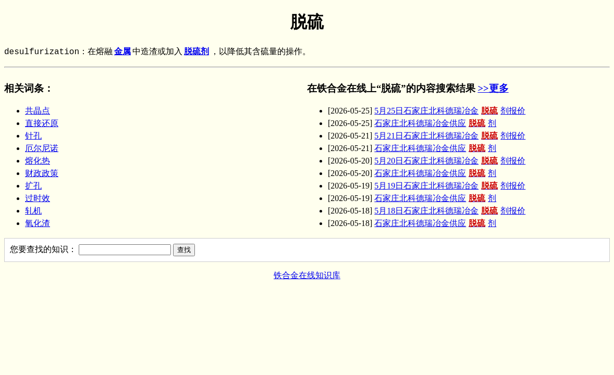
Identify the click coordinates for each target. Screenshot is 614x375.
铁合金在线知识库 (307, 275)
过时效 (37, 198)
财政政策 (41, 173)
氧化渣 (37, 223)
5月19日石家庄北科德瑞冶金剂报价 (449, 185)
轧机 (33, 210)
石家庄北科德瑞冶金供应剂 (435, 123)
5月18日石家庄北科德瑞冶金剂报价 (449, 210)
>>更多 (492, 88)
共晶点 (37, 110)
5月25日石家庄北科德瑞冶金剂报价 (449, 110)
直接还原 (41, 123)
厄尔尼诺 (41, 148)
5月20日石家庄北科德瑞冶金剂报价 (449, 160)
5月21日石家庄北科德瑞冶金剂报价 (449, 135)
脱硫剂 (196, 52)
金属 (122, 52)
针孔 (33, 135)
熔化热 (37, 160)
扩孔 (33, 185)
